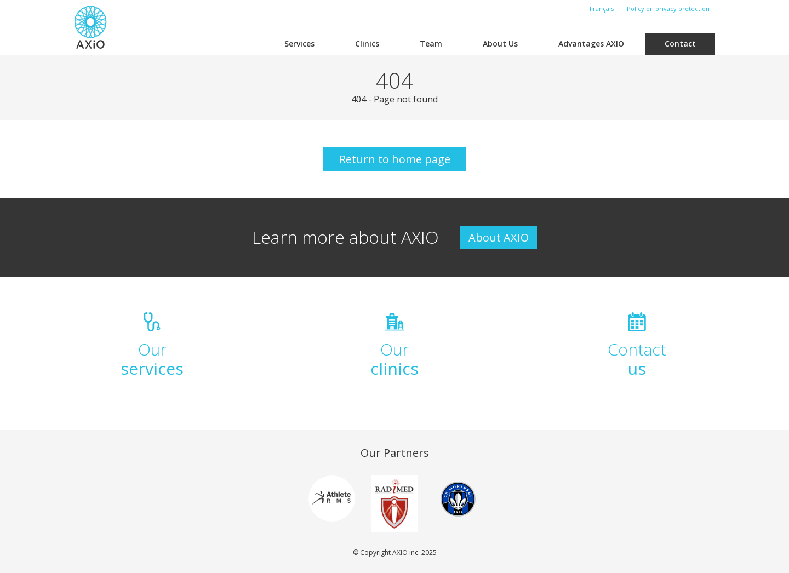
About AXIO (498, 237)
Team (431, 43)
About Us (500, 43)
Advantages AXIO (591, 43)
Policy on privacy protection (668, 8)
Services (299, 43)
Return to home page (394, 159)
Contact (680, 43)
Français (602, 8)
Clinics (367, 43)
